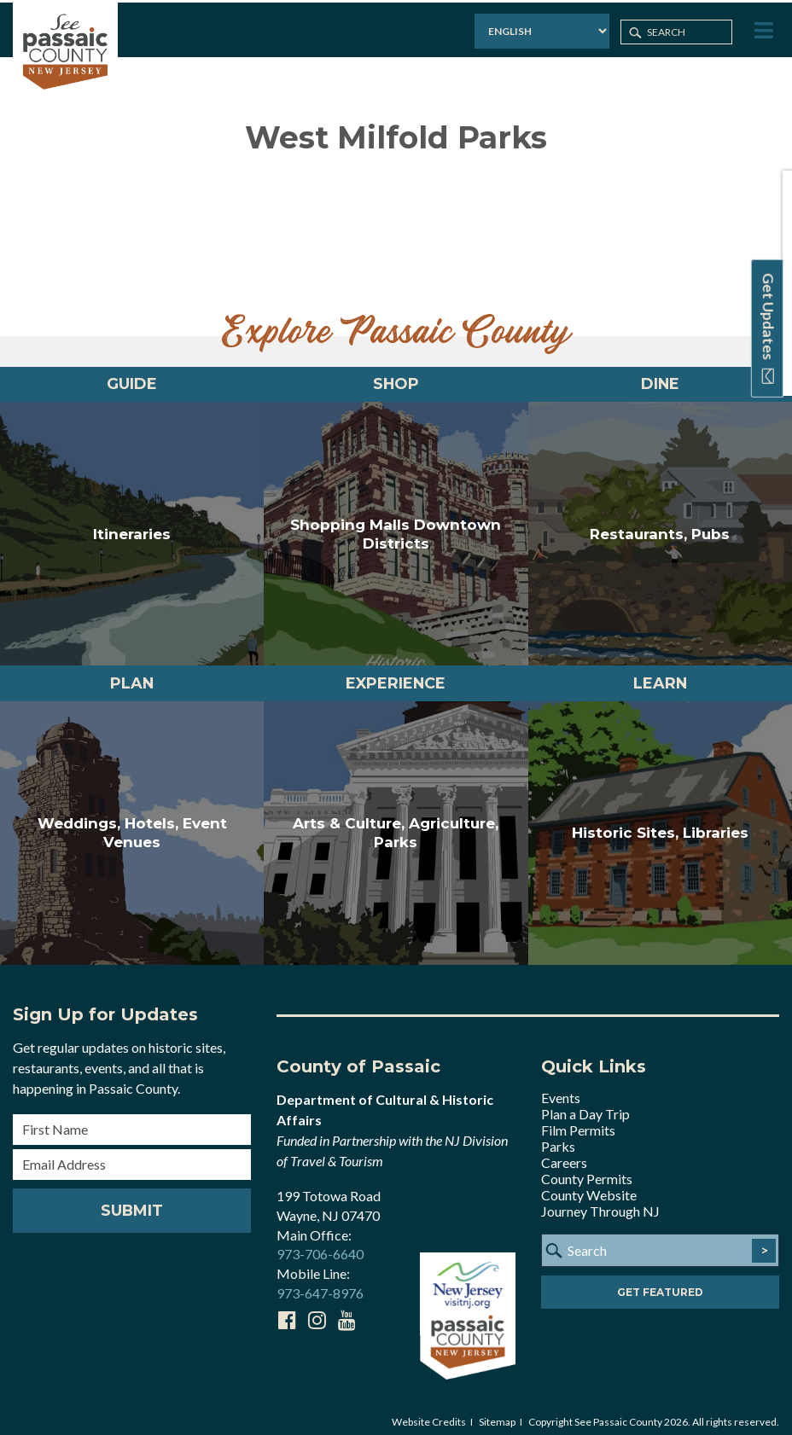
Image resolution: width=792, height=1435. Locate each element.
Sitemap (497, 1410)
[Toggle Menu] (763, 28)
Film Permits (578, 1119)
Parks (558, 1135)
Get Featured (660, 1281)
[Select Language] (537, 29)
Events (560, 1086)
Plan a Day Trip (585, 1103)
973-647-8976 (320, 1282)
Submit (132, 1199)
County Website (589, 1184)
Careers (564, 1151)
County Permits (586, 1167)
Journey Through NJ (600, 1200)
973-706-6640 (320, 1243)
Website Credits (429, 1410)
